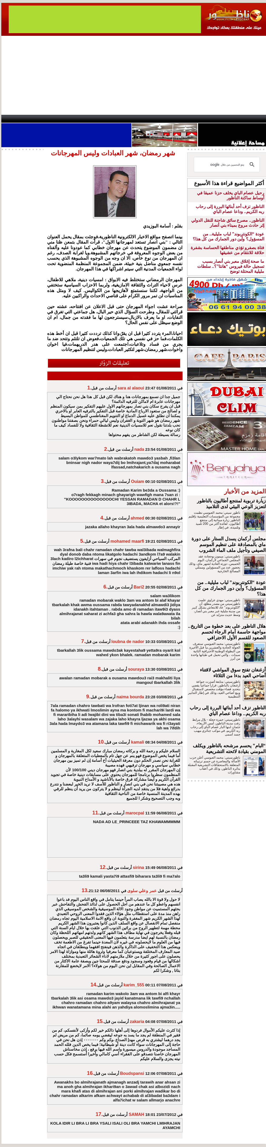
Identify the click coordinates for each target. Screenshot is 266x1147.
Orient (164, 119)
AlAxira (37, 119)
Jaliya (124, 119)
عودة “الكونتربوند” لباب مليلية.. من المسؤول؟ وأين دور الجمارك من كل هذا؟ (230, 588)
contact (16, 119)
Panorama (75, 119)
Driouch (210, 119)
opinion (54, 119)
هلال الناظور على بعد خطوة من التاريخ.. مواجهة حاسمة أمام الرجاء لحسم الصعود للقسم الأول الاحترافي (227, 632)
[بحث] (227, 164)
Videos (101, 119)
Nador (232, 119)
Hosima (186, 119)
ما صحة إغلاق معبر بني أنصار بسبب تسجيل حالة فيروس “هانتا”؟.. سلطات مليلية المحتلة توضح (230, 266)
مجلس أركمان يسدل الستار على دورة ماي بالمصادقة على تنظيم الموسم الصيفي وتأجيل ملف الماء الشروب (228, 544)
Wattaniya (144, 119)
